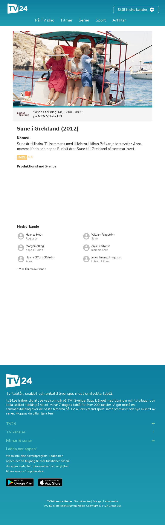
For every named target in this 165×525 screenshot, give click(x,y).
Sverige (97, 501)
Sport (101, 20)
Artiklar (119, 20)
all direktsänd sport (90, 409)
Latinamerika (110, 501)
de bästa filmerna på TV (57, 409)
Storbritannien (82, 501)
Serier (84, 20)
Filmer (66, 20)
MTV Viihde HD (50, 116)
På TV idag (45, 20)
